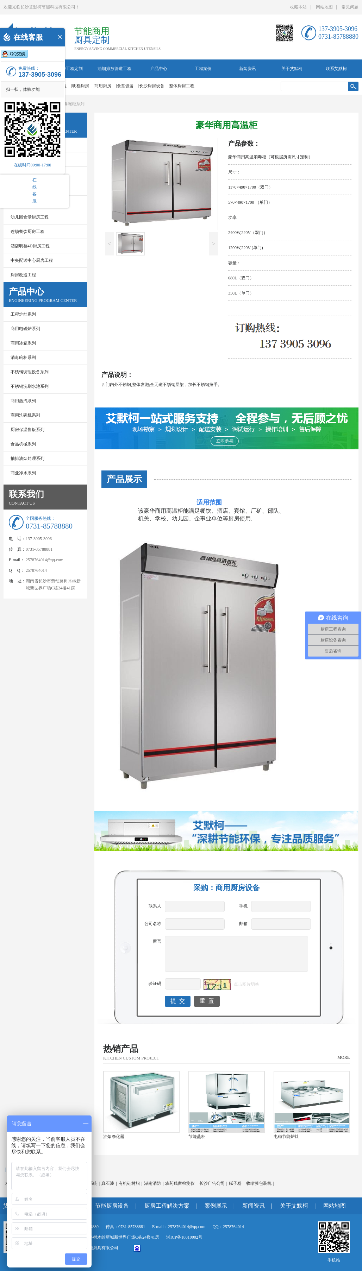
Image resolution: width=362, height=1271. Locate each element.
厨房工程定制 (70, 68)
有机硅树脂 (129, 1183)
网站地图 (324, 7)
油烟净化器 (113, 1136)
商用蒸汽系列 (23, 400)
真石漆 (107, 1183)
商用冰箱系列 (23, 343)
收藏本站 (298, 7)
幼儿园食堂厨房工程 (30, 217)
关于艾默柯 (291, 68)
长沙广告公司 (212, 1183)
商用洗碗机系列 (25, 415)
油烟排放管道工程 (114, 68)
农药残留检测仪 (180, 1183)
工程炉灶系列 (23, 314)
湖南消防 (152, 1183)
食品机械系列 (23, 444)
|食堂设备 (124, 85)
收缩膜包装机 (259, 1183)
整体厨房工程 (181, 85)
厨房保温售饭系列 (27, 429)
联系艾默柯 (336, 68)
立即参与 (224, 440)
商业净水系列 (23, 472)
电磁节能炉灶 (286, 1136)
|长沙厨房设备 (151, 85)
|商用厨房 (102, 85)
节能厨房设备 (112, 1206)
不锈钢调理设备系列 (30, 371)
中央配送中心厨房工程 (32, 260)
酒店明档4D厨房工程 (30, 246)
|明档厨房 (80, 85)
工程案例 (203, 68)
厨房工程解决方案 (166, 1206)
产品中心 (158, 68)
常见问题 (350, 7)
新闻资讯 (247, 68)
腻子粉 (235, 1183)
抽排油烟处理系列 (27, 458)
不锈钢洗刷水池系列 (30, 386)
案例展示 (216, 1206)
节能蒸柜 (196, 1136)
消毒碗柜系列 (72, 103)
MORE (343, 1057)
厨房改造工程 (23, 274)
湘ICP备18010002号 (184, 1237)
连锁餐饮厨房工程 (27, 231)
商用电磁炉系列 (25, 328)
